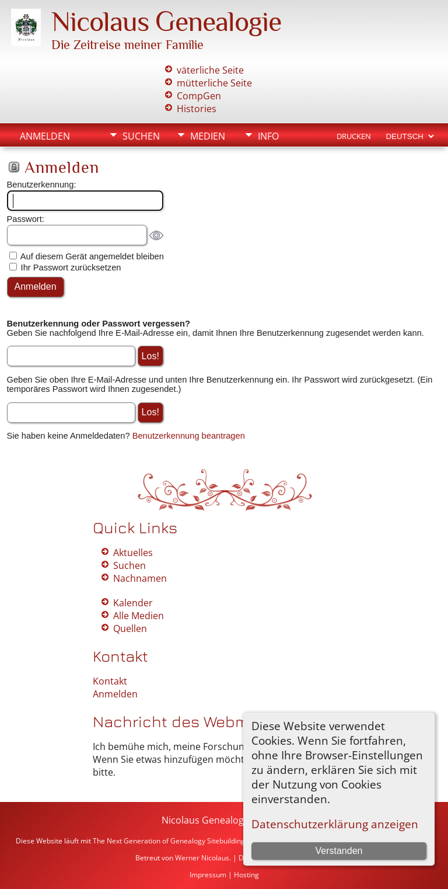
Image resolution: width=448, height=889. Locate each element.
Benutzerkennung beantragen (188, 435)
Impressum (208, 875)
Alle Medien (138, 615)
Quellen (130, 628)
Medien (207, 136)
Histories (196, 108)
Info (268, 136)
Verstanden (338, 851)
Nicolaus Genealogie (166, 21)
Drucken (354, 136)
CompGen (199, 95)
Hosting (246, 875)
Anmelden (45, 136)
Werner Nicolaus (202, 858)
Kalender (133, 602)
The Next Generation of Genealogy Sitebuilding (169, 841)
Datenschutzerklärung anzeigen (334, 824)
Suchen (141, 136)
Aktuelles (133, 552)
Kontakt (110, 681)
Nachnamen (140, 578)
